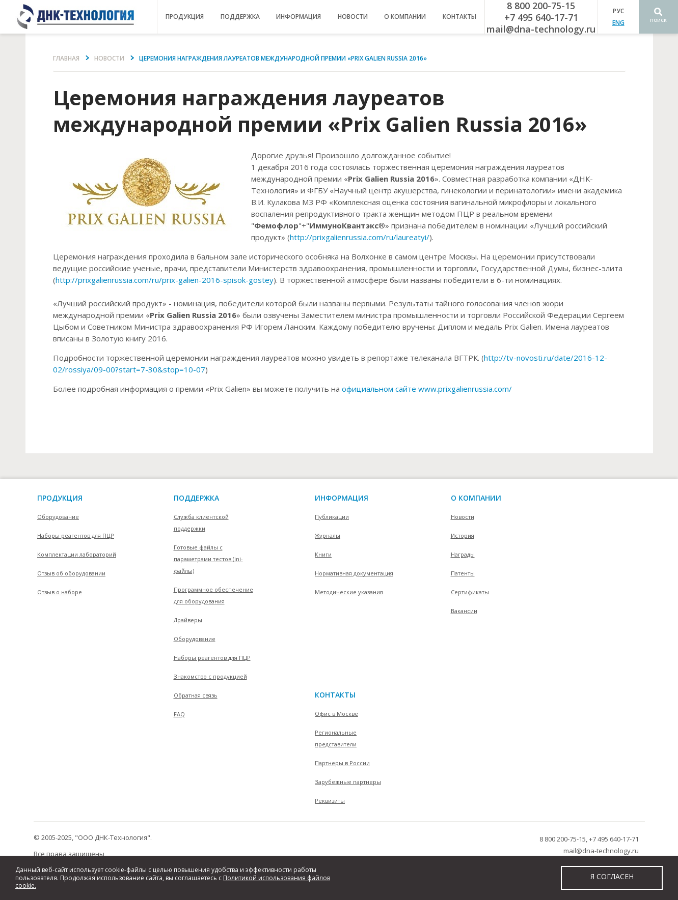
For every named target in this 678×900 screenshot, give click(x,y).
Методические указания (349, 592)
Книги (323, 554)
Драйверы (188, 620)
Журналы (327, 535)
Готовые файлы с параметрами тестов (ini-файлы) (208, 558)
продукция (185, 16)
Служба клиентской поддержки (201, 522)
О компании (476, 498)
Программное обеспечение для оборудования (213, 595)
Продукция (60, 498)
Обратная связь (196, 695)
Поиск (658, 20)
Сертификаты (470, 592)
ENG (618, 22)
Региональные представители (336, 738)
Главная (66, 58)
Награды (463, 554)
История (462, 535)
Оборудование (58, 516)
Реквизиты (330, 800)
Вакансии (464, 611)
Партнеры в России (342, 763)
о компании (405, 16)
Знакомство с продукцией (210, 676)
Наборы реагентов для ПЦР (75, 535)
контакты (459, 16)
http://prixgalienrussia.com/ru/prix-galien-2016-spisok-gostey (165, 280)
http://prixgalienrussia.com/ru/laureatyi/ (359, 237)
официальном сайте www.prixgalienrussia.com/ (427, 389)
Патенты (463, 573)
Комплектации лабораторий (76, 554)
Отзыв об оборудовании (71, 573)
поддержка (240, 16)
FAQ (179, 714)
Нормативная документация (354, 573)
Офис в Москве (336, 713)
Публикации (332, 516)
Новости (353, 16)
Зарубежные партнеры (348, 782)
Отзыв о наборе (59, 592)
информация (298, 16)
